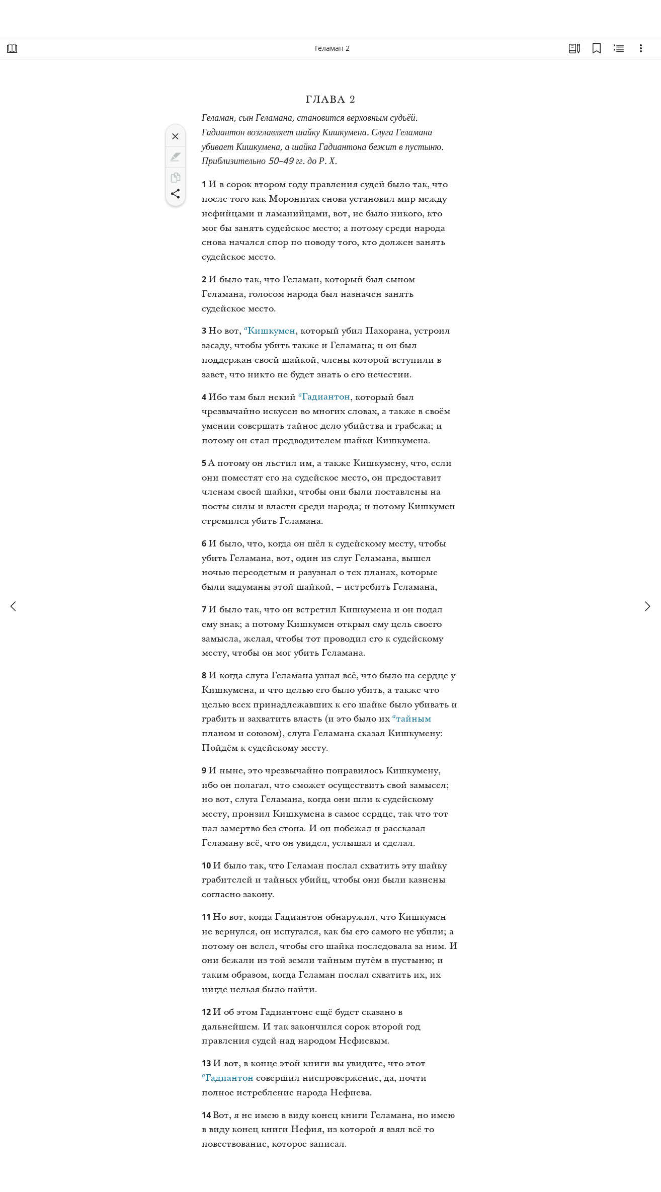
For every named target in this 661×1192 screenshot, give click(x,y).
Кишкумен (269, 329)
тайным (411, 717)
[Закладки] (597, 48)
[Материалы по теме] (619, 48)
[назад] (14, 606)
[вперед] (647, 606)
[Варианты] (641, 48)
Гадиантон (324, 395)
